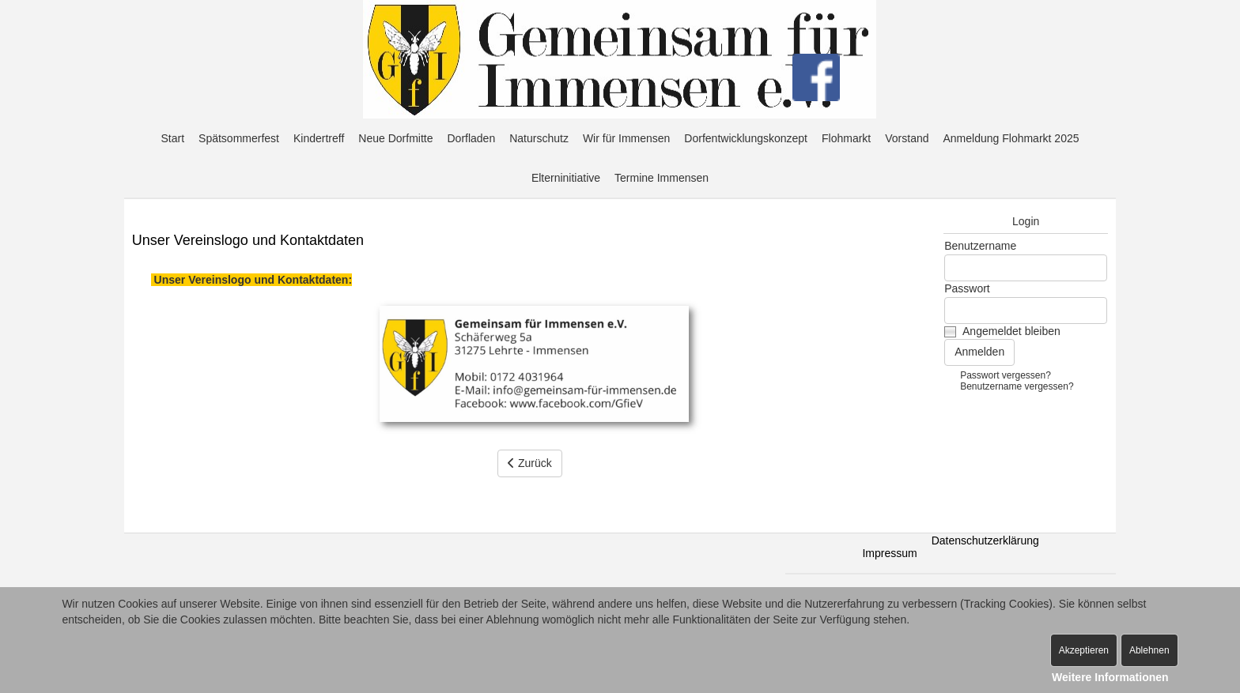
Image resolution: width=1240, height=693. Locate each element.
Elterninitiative (565, 177)
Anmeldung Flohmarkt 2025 (1011, 138)
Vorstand (906, 138)
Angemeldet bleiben (1011, 331)
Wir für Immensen (626, 138)
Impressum (889, 553)
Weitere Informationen (1110, 677)
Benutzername (980, 245)
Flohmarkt (846, 138)
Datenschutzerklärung (985, 540)
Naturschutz (539, 138)
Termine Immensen (661, 177)
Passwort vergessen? (1005, 375)
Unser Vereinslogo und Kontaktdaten (248, 240)
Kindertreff (318, 138)
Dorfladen (471, 138)
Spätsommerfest (238, 138)
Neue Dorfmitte (395, 138)
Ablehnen (1149, 650)
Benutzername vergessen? (1016, 386)
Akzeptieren (1084, 650)
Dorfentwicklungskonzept (745, 138)
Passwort (967, 288)
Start (172, 138)
